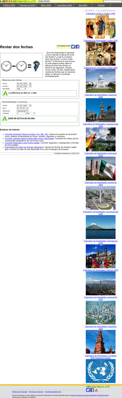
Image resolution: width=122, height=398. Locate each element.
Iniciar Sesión (44, 1)
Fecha (5, 84)
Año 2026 (83, 5)
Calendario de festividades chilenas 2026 (100, 270)
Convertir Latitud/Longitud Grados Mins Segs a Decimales (29, 140)
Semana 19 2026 (27, 5)
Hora (4, 109)
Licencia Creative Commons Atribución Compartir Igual (89, 395)
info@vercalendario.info (53, 392)
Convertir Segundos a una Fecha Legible (22, 144)
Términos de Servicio (36, 392)
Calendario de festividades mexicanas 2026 (101, 154)
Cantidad (6, 114)
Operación (6, 112)
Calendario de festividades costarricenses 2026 (100, 125)
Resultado (6, 89)
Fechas (101, 5)
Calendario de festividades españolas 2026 (101, 328)
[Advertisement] (60, 25)
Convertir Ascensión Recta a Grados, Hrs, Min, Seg (26, 135)
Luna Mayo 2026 (64, 5)
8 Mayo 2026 (9, 5)
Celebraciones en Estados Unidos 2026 (100, 68)
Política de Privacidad (19, 392)
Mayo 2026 (46, 5)
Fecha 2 (5, 87)
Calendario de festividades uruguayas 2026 (101, 96)
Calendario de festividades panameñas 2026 (100, 298)
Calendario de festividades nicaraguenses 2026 (100, 213)
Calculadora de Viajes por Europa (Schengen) (24, 148)
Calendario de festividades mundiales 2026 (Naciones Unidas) (101, 357)
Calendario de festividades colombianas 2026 (100, 242)
